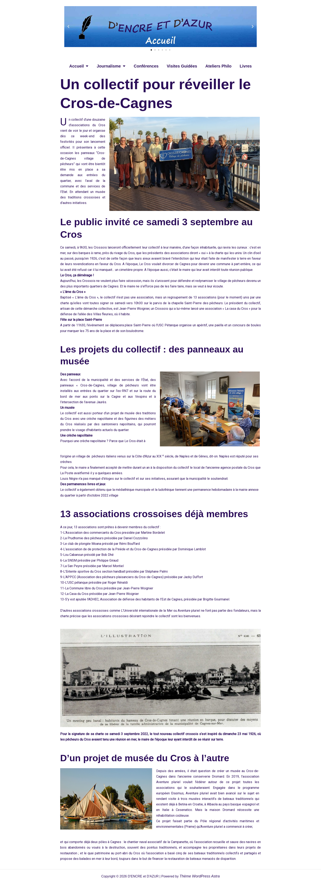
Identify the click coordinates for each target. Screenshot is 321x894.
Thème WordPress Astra (200, 876)
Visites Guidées (182, 66)
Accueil (78, 66)
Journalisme (111, 66)
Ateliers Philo (218, 66)
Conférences (146, 66)
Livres (246, 66)
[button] (68, 27)
